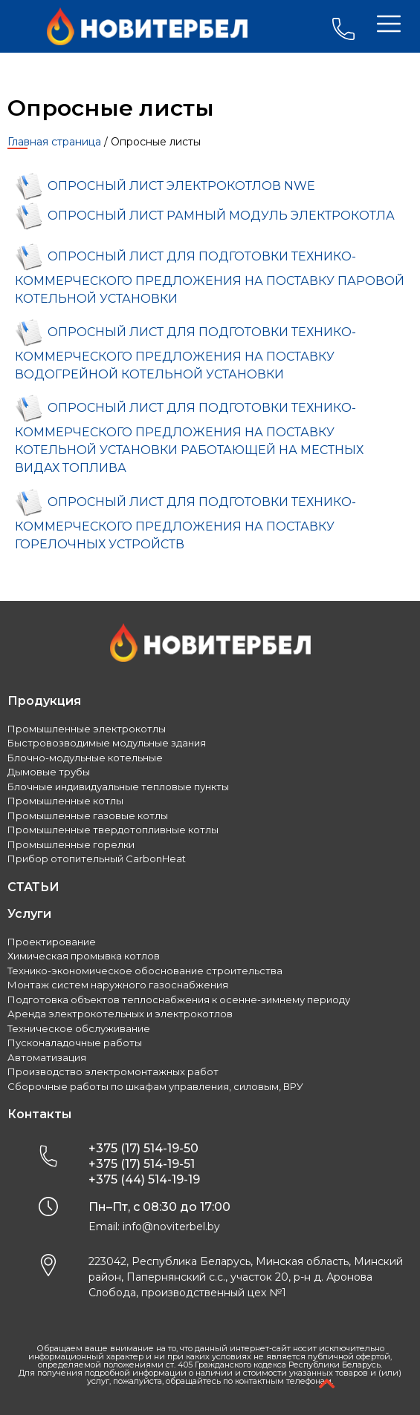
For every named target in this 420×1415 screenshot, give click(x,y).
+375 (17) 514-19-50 (143, 1148)
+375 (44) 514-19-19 (144, 1179)
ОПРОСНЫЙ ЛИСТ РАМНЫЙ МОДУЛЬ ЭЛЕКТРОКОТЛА (221, 216)
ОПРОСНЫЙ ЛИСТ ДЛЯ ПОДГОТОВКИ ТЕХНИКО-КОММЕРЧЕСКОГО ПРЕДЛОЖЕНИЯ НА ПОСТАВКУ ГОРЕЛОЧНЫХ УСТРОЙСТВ (185, 523)
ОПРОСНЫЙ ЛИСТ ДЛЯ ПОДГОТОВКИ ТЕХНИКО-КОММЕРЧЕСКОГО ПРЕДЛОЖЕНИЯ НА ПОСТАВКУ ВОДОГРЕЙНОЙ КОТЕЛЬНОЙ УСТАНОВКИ (185, 353)
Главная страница (54, 141)
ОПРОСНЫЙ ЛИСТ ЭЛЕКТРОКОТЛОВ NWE (181, 187)
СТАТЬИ (33, 887)
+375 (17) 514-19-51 (141, 1164)
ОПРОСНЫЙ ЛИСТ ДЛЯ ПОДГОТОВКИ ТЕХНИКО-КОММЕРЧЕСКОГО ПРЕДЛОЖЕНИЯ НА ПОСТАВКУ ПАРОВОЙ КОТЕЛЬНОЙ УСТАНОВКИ (209, 277)
